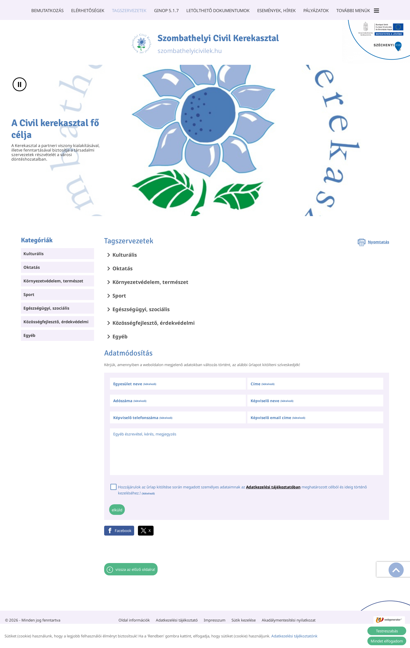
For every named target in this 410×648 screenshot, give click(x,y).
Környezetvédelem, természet (53, 278)
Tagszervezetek (129, 10)
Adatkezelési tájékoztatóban (273, 484)
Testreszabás (387, 630)
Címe (263, 381)
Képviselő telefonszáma (142, 415)
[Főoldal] (141, 41)
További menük (357, 10)
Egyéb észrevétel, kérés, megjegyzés (144, 431)
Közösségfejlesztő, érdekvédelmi (56, 319)
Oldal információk (134, 617)
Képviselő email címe (278, 415)
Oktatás (31, 265)
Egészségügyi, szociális (46, 305)
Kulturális (33, 251)
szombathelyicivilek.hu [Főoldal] (218, 41)
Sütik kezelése (243, 617)
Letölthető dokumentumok (218, 10)
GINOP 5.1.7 (166, 10)
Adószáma (130, 398)
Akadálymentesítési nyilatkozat (288, 617)
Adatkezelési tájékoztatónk (294, 635)
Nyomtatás (378, 239)
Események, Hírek (276, 10)
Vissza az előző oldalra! (135, 566)
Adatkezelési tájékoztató (177, 617)
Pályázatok (316, 10)
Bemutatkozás (47, 10)
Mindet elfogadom (387, 640)
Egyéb (29, 333)
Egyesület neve (134, 381)
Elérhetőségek (87, 10)
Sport (28, 292)
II (19, 82)
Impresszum (214, 617)
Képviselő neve (272, 398)
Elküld (117, 507)
